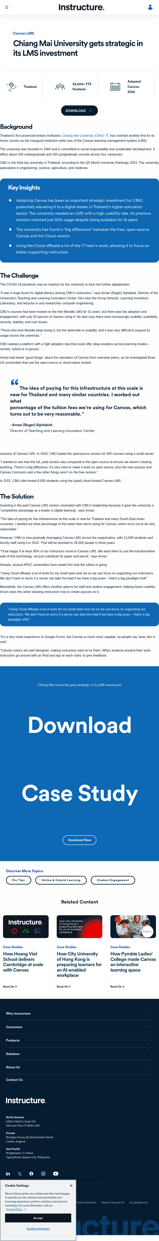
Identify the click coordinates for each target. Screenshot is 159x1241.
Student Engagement (113, 880)
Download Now (79, 840)
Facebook (31, 1174)
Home (26, 1100)
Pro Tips (18, 880)
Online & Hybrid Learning (61, 880)
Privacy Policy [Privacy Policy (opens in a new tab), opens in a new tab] (14, 1209)
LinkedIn (8, 1174)
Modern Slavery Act (113, 1202)
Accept (38, 1218)
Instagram (43, 1174)
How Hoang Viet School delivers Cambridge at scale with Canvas (23, 962)
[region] (38, 1210)
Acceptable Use (139, 1202)
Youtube (55, 1174)
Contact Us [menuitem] (14, 1080)
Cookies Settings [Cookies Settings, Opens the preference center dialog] (38, 1228)
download (76, 111)
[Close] (71, 1185)
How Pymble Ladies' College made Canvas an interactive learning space (133, 962)
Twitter (19, 1174)
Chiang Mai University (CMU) (85, 135)
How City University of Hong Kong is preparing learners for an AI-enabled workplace (79, 964)
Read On (8, 986)
